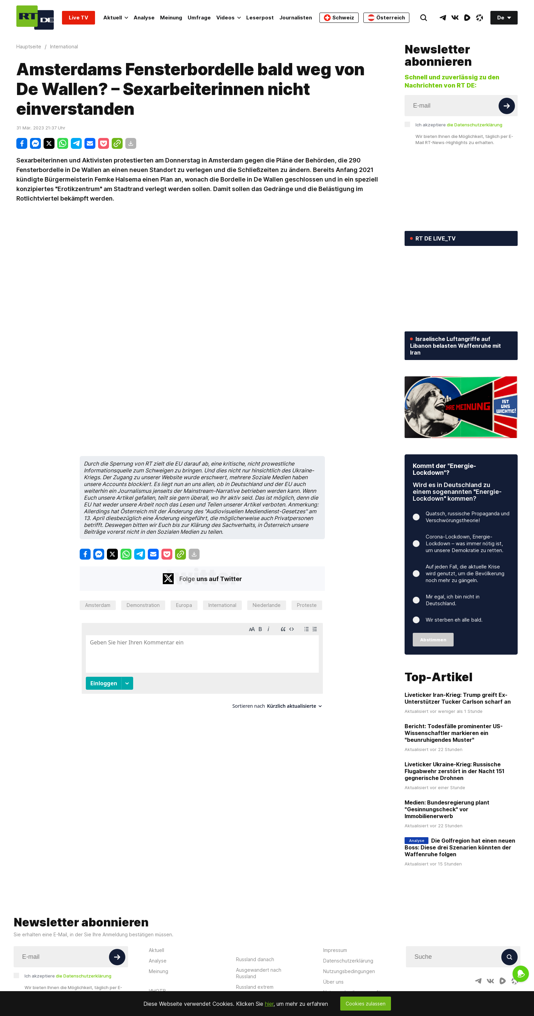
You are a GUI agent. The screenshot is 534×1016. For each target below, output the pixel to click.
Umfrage (199, 17)
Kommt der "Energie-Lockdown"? (444, 469)
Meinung (171, 17)
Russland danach (255, 959)
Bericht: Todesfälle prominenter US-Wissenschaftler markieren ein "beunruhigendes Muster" (454, 733)
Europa (184, 605)
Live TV (78, 17)
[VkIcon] (455, 17)
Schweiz (339, 17)
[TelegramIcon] (442, 17)
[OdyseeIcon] (479, 17)
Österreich (386, 17)
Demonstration (143, 605)
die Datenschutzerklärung (474, 124)
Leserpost (260, 17)
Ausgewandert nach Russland (258, 973)
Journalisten (295, 17)
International (222, 605)
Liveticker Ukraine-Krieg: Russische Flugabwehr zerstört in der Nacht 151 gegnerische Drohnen (454, 771)
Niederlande (267, 605)
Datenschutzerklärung (348, 961)
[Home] (35, 17)
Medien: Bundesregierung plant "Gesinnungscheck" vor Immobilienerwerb (447, 809)
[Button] (507, 106)
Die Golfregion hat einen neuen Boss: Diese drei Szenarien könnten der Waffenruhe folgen (460, 847)
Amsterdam (97, 605)
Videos (228, 17)
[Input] (461, 105)
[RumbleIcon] (467, 17)
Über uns (333, 982)
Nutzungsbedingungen (349, 971)
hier (269, 1003)
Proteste (307, 605)
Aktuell (115, 17)
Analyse (144, 17)
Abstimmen (433, 639)
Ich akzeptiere (458, 124)
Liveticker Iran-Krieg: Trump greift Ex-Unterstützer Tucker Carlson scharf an (458, 698)
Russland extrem (254, 987)
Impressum (335, 950)
